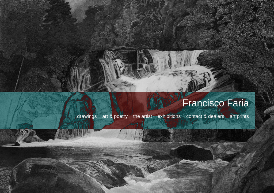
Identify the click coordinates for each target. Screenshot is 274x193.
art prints (239, 116)
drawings (87, 116)
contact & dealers (205, 116)
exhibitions (169, 116)
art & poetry (115, 116)
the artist (142, 116)
